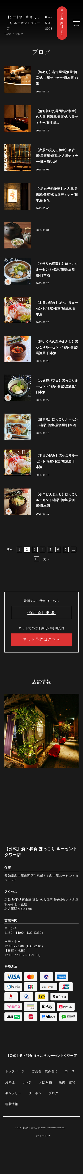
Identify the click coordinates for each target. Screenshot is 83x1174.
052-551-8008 (48, 22)
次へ (46, 559)
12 (36, 559)
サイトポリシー (43, 1136)
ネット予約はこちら (62, 23)
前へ (10, 549)
